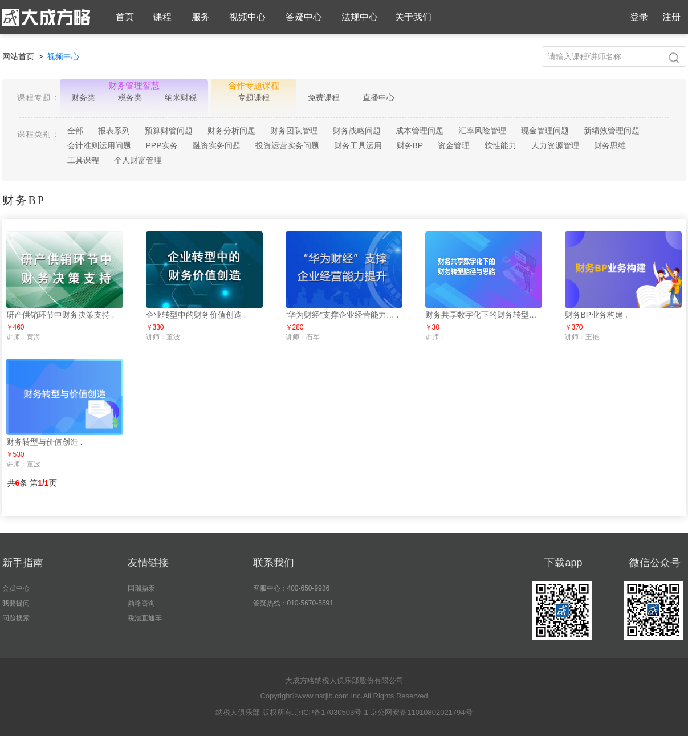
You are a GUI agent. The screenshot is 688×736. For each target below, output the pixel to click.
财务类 (83, 97)
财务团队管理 (294, 130)
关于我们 (413, 17)
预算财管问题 (169, 130)
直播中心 (378, 97)
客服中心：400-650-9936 (291, 588)
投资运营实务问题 (287, 145)
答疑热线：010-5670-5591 (293, 603)
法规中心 (359, 17)
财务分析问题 (231, 130)
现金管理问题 (545, 130)
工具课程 (83, 160)
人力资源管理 (555, 145)
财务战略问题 (357, 130)
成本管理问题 (419, 130)
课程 (162, 17)
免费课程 (324, 97)
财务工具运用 (358, 145)
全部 (75, 130)
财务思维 (610, 145)
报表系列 (114, 130)
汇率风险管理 (482, 130)
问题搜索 (16, 618)
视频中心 (247, 17)
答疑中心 (304, 17)
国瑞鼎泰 (141, 588)
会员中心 (16, 588)
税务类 (130, 97)
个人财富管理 (138, 160)
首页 (125, 17)
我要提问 (16, 603)
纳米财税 (181, 97)
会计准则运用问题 (99, 145)
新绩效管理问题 (612, 130)
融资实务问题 (217, 145)
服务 (201, 17)
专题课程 (254, 97)
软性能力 (500, 145)
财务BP (410, 145)
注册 (671, 17)
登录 (639, 17)
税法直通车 (145, 618)
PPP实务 (162, 145)
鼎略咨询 (141, 603)
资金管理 (454, 145)
